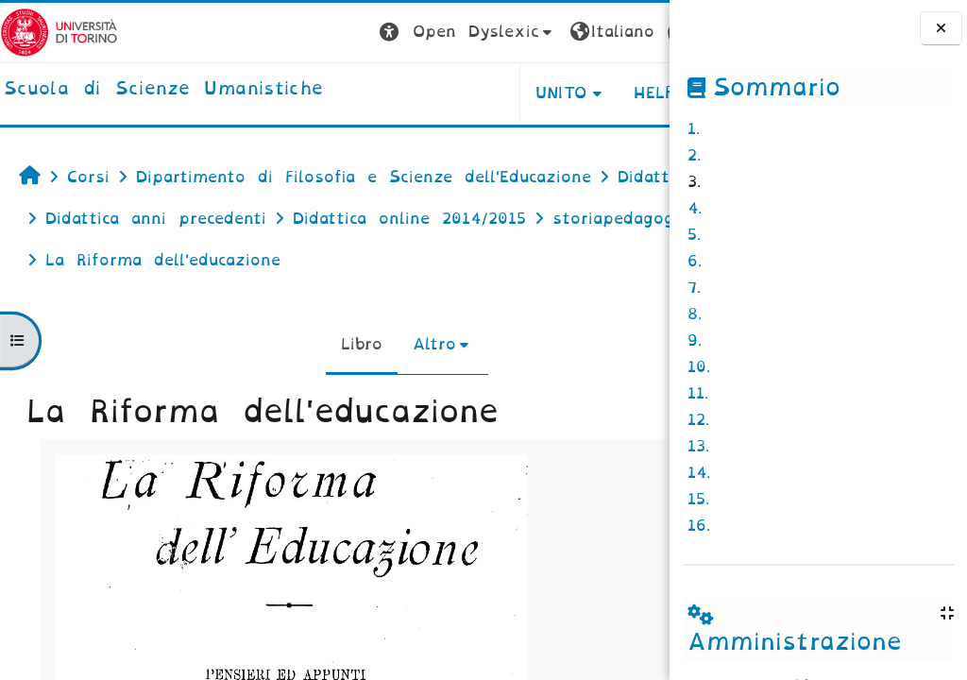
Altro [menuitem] (372, 386)
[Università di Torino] (59, 32)
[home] (163, 89)
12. (698, 420)
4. (694, 208)
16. (698, 526)
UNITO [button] (435, 93)
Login (631, 32)
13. (698, 446)
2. (694, 155)
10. (698, 367)
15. (698, 499)
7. (694, 288)
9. (694, 340)
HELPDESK (550, 93)
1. (693, 129)
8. (694, 314)
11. (697, 393)
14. (698, 473)
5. (694, 235)
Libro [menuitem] (299, 386)
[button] (341, 32)
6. (694, 261)
